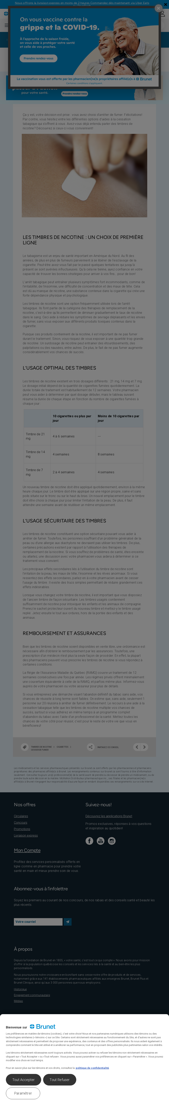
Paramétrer (23, 1093)
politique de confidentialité (92, 1067)
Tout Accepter (23, 1080)
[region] (84, 1057)
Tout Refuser (60, 1080)
